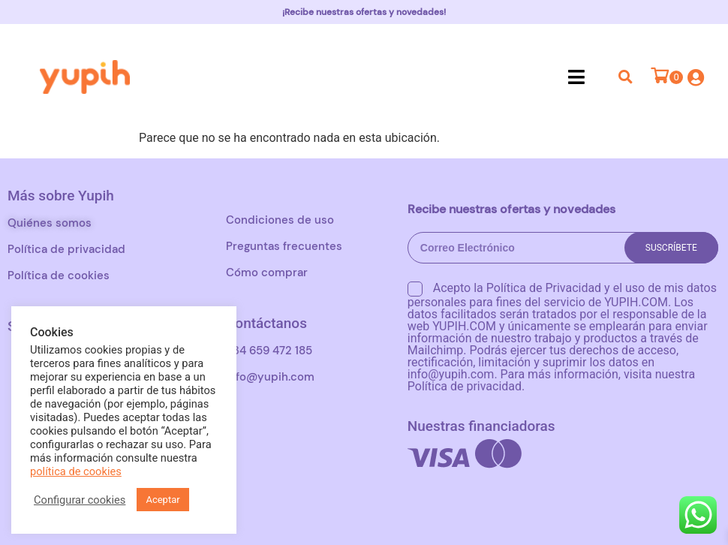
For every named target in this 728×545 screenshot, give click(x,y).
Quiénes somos (50, 222)
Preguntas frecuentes (284, 246)
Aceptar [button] (162, 499)
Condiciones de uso (280, 219)
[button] (577, 76)
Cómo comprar (267, 272)
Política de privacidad (66, 249)
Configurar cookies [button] (79, 500)
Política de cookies (59, 275)
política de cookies (76, 471)
